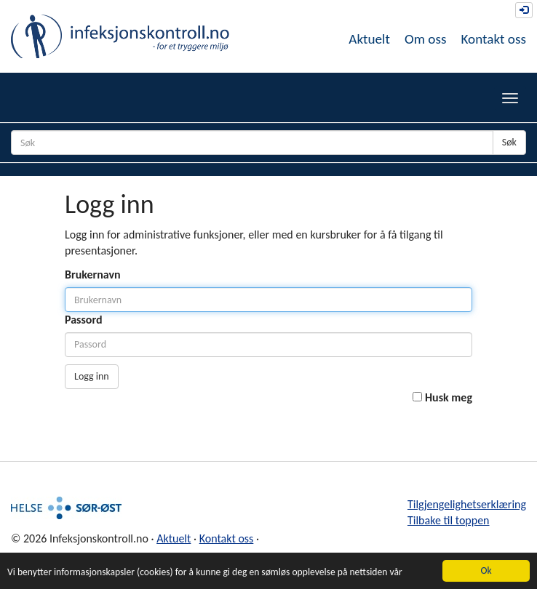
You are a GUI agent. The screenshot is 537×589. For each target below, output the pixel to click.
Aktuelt (369, 39)
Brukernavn (93, 274)
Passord (84, 319)
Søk (509, 142)
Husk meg (448, 397)
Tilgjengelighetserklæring (466, 504)
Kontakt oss (493, 39)
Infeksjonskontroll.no (120, 36)
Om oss (426, 39)
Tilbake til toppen (448, 520)
